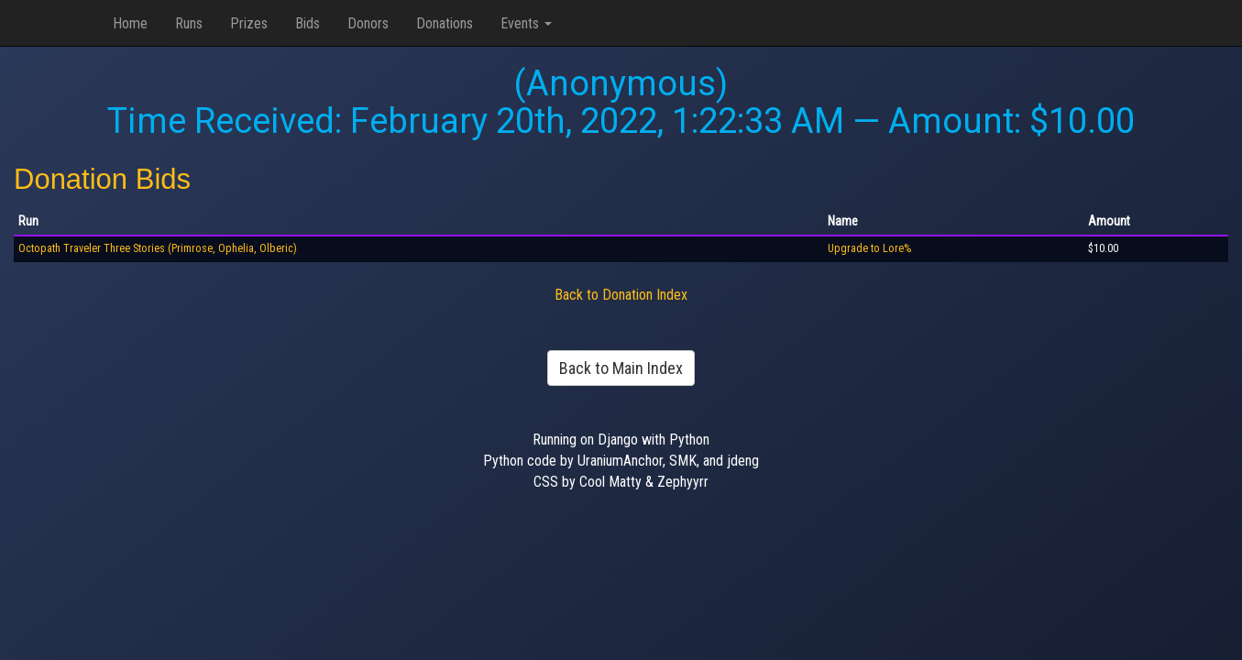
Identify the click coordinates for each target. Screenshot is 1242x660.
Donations (444, 23)
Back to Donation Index (621, 294)
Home (130, 23)
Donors (368, 23)
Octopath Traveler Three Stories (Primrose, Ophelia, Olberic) (157, 248)
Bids (307, 23)
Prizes (249, 23)
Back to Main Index (621, 368)
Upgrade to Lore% (869, 248)
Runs (189, 23)
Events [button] (526, 23)
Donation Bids (102, 179)
